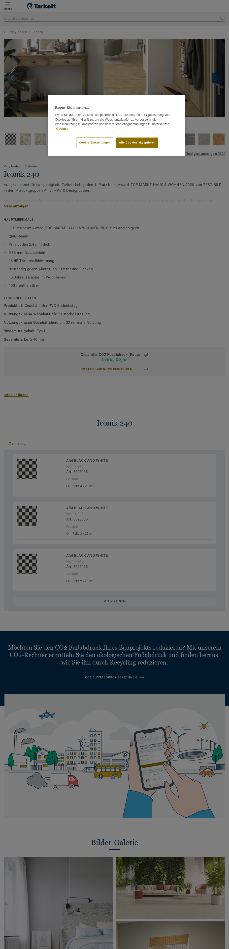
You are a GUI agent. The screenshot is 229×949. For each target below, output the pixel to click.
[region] (116, 125)
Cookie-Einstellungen (95, 142)
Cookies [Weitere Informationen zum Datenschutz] (62, 129)
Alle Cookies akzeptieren (137, 142)
